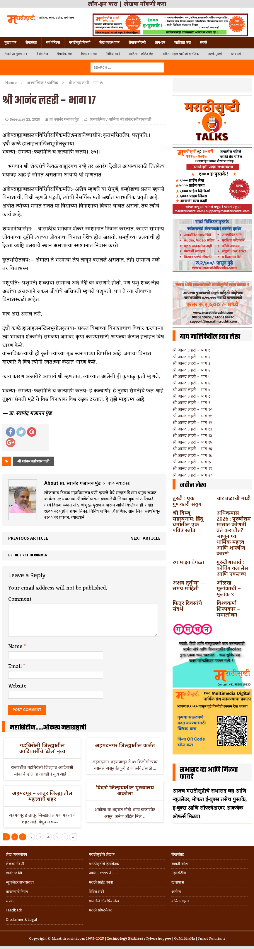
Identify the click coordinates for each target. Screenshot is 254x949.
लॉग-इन (160, 42)
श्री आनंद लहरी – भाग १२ (192, 422)
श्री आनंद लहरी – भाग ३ (191, 363)
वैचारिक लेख (64, 54)
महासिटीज (178, 873)
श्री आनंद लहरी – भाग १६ (192, 448)
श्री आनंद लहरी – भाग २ (191, 356)
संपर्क (203, 42)
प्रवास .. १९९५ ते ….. (103, 873)
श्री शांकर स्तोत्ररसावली (135, 119)
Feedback (14, 910)
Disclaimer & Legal (21, 919)
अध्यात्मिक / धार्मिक (104, 119)
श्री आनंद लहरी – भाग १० (192, 409)
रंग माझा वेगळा (188, 561)
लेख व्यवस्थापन (109, 42)
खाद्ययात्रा (177, 882)
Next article (145, 538)
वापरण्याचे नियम (17, 891)
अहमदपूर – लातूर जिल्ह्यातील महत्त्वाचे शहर (42, 795)
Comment (20, 599)
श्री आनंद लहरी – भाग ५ (192, 376)
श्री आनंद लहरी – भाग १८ (192, 462)
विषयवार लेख (89, 54)
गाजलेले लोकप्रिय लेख (104, 901)
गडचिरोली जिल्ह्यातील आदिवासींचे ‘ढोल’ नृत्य (42, 748)
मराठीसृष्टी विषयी (79, 42)
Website (17, 686)
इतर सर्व (236, 54)
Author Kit (14, 873)
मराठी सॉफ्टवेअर (100, 910)
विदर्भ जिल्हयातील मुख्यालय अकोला (125, 790)
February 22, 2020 (25, 119)
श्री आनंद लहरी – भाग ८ (191, 396)
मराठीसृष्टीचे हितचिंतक (104, 864)
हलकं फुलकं (215, 54)
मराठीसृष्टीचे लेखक (102, 854)
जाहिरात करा (182, 42)
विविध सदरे (113, 54)
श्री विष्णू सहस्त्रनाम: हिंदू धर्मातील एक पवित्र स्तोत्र (188, 521)
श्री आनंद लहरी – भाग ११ (192, 415)
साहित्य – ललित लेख (141, 54)
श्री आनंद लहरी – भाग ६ (191, 383)
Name (16, 646)
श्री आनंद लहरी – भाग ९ (191, 402)
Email (15, 666)
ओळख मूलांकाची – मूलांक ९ (229, 588)
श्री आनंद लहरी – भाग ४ (192, 370)
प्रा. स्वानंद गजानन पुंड (64, 119)
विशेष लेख (42, 54)
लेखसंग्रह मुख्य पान (15, 54)
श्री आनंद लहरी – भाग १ (191, 350)
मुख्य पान (10, 42)
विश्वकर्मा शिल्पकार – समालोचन (228, 608)
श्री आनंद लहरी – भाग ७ (191, 389)
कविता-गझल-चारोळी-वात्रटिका (181, 54)
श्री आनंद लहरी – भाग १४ (192, 435)
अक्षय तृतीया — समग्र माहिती (189, 585)
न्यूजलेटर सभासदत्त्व (20, 882)
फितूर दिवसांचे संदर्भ (187, 605)
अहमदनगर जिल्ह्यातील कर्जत (125, 745)
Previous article (28, 538)
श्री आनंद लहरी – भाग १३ (192, 429)
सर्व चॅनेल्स (53, 42)
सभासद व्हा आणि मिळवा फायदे (209, 773)
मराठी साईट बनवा (101, 882)
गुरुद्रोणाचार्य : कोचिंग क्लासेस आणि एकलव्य (232, 567)
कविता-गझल (180, 901)
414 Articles (119, 483)
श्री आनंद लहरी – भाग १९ (192, 468)
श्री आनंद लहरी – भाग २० (193, 475)
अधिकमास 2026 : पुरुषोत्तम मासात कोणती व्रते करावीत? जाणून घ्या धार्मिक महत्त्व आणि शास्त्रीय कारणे (234, 533)
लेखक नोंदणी (137, 42)
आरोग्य (176, 891)
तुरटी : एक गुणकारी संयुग (187, 500)
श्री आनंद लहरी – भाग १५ (192, 442)
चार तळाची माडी (234, 497)
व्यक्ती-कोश (179, 864)
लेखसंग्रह (31, 42)
